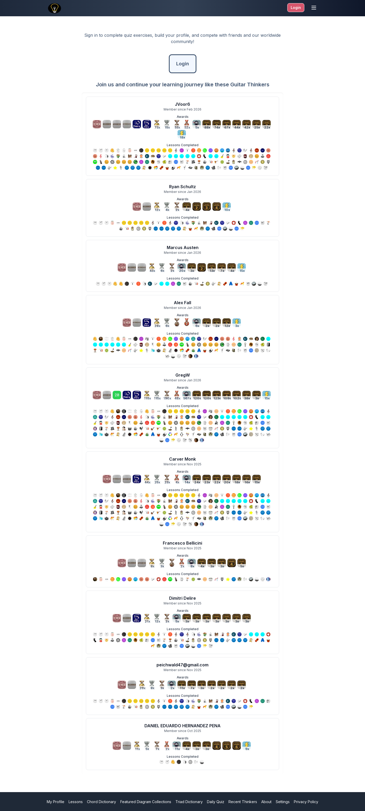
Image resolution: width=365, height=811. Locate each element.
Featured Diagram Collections (145, 801)
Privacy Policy (306, 801)
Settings (283, 801)
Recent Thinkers (242, 801)
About (266, 801)
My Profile (55, 801)
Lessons (76, 801)
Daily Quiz (215, 801)
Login (296, 7)
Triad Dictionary (189, 801)
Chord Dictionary (101, 801)
